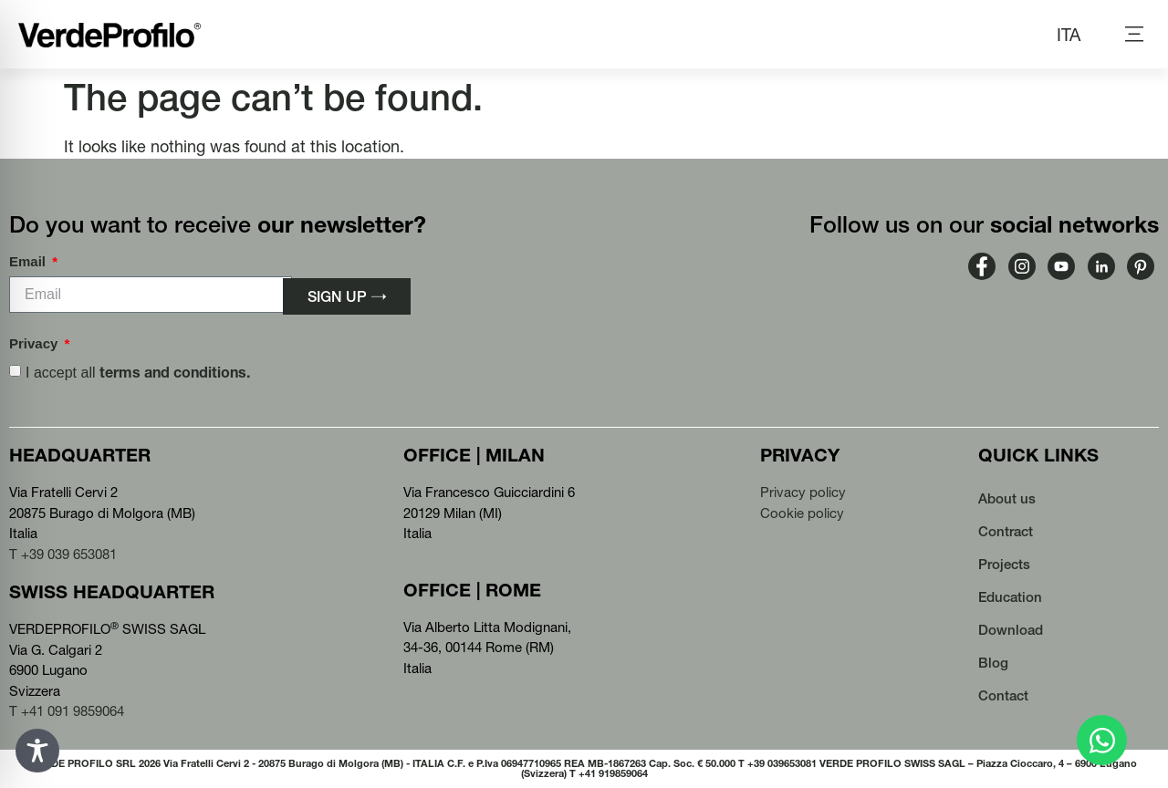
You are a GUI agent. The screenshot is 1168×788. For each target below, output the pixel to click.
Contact (1003, 695)
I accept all (138, 372)
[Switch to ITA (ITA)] (1069, 34)
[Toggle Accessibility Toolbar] (37, 750)
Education (1010, 597)
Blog (993, 662)
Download (1010, 629)
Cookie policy (802, 513)
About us (1007, 498)
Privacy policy (803, 492)
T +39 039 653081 (63, 554)
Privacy (35, 344)
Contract (1005, 531)
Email (29, 261)
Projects (1004, 564)
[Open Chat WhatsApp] (1102, 740)
